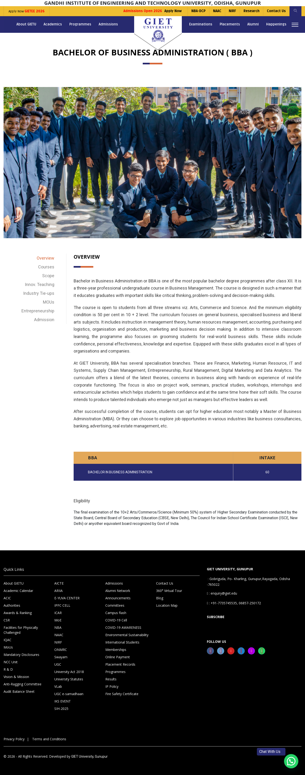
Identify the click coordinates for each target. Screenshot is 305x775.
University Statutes (68, 679)
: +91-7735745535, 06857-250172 (234, 603)
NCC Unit (11, 662)
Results (111, 679)
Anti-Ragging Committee (22, 684)
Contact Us (276, 11)
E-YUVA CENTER (67, 598)
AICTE (59, 583)
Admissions (108, 24)
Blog (159, 598)
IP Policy (111, 686)
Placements (230, 24)
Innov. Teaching (39, 284)
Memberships (115, 649)
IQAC (7, 640)
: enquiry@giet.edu (222, 593)
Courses (46, 266)
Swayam (60, 657)
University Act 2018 (69, 671)
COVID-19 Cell (116, 620)
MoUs (8, 647)
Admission (44, 319)
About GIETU (26, 24)
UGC (57, 664)
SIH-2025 (61, 708)
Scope (48, 275)
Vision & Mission (16, 676)
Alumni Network (117, 590)
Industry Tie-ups (38, 293)
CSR (7, 620)
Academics (53, 24)
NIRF (232, 11)
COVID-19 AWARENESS (123, 627)
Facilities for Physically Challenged (21, 630)
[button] (291, 761)
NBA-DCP (198, 11)
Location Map (167, 605)
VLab (58, 686)
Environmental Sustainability (126, 635)
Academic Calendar (18, 590)
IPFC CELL (62, 605)
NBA (57, 627)
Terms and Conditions (49, 739)
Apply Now (27, 11)
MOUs (48, 302)
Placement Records (120, 664)
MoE (57, 620)
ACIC (7, 598)
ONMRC (60, 649)
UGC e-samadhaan (68, 694)
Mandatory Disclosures (21, 654)
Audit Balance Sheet (19, 691)
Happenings (276, 24)
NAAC (217, 11)
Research (251, 11)
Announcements (118, 598)
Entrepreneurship (37, 310)
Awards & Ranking (18, 612)
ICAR (58, 612)
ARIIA (58, 590)
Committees (114, 605)
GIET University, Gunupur (89, 756)
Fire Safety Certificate (121, 694)
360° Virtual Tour (169, 590)
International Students (122, 642)
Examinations (200, 24)
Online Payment (117, 657)
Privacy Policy (14, 739)
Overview (45, 258)
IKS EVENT (62, 701)
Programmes (80, 24)
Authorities (12, 605)
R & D (8, 669)
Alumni (253, 24)
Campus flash (115, 612)
